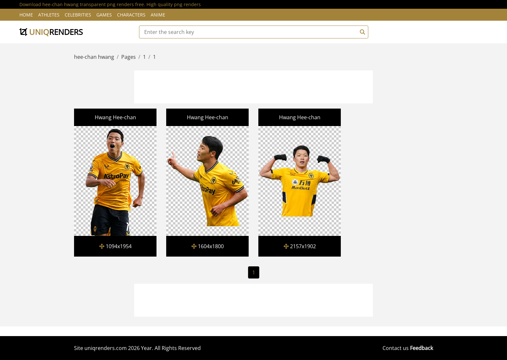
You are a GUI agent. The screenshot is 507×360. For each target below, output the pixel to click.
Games (104, 15)
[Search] (361, 32)
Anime (158, 15)
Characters (131, 15)
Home (26, 15)
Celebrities (78, 15)
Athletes (48, 15)
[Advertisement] (253, 86)
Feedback (421, 348)
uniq (51, 31)
